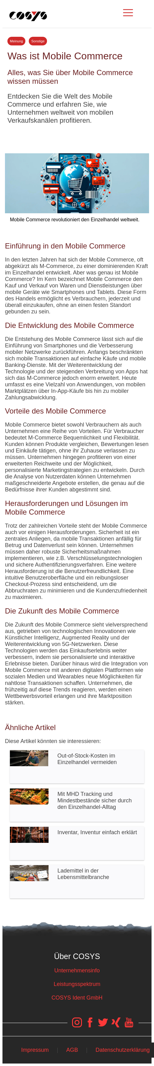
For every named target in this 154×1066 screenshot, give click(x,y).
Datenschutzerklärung (123, 1050)
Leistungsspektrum (76, 984)
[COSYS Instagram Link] (77, 1025)
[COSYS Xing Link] (116, 1025)
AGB (72, 1050)
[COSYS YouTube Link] (129, 1025)
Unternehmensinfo (77, 970)
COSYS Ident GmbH (76, 998)
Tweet (77, 136)
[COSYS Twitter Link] (103, 1025)
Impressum (35, 1050)
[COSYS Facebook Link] (90, 1025)
